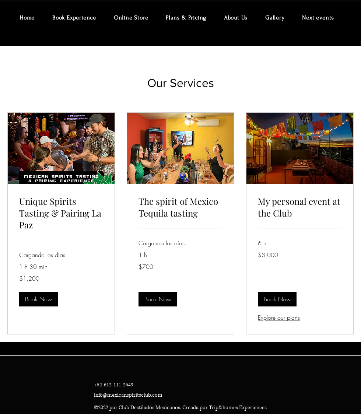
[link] (61, 213)
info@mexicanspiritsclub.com (128, 395)
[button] (38, 299)
